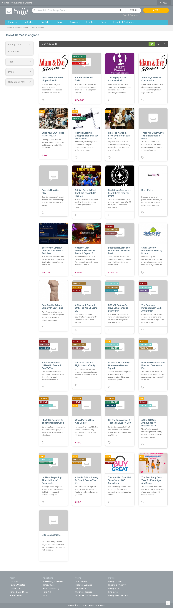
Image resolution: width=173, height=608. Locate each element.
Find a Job (113, 592)
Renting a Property (117, 585)
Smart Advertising (51, 588)
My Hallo (164, 3)
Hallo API (47, 592)
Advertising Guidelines (53, 581)
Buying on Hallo (115, 581)
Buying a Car (114, 588)
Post (156, 10)
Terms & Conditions (19, 592)
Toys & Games (130, 15)
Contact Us (15, 588)
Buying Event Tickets (118, 595)
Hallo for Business (83, 585)
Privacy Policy (16, 595)
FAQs (45, 595)
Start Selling (81, 581)
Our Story (14, 581)
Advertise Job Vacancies (86, 595)
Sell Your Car (81, 588)
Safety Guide (49, 585)
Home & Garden (21, 28)
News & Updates (17, 585)
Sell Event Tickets (83, 592)
